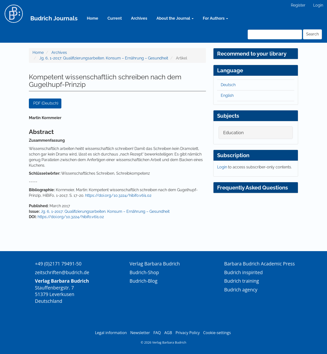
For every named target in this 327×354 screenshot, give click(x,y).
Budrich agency (240, 289)
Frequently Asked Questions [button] (252, 187)
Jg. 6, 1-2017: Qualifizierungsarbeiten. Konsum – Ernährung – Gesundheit (103, 58)
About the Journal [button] (175, 18)
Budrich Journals (54, 18)
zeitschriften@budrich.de (62, 272)
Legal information (111, 332)
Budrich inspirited (243, 272)
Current (114, 18)
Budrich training (241, 281)
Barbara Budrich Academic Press (259, 263)
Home (92, 18)
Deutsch (228, 84)
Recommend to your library (251, 53)
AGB (168, 332)
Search (312, 34)
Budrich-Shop (144, 272)
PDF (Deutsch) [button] (45, 103)
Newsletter (140, 332)
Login (318, 5)
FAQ (157, 332)
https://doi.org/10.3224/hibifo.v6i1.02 (118, 195)
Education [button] (233, 132)
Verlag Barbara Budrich (155, 263)
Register (298, 5)
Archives (139, 18)
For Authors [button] (215, 18)
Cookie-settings (217, 332)
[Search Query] (275, 34)
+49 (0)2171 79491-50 (58, 263)
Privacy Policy (187, 332)
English (227, 95)
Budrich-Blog (143, 281)
